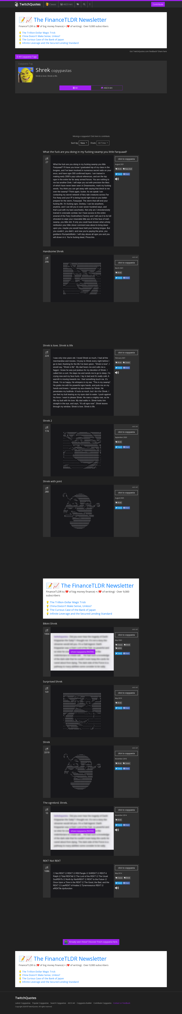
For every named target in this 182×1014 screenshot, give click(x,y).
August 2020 (119, 498)
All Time (102, 143)
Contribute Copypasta (102, 1003)
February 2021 (120, 358)
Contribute (158, 4)
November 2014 (121, 815)
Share (126, 174)
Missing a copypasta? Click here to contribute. (91, 136)
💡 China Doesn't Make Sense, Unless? (39, 36)
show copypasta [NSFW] (82, 651)
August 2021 (119, 164)
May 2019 (118, 698)
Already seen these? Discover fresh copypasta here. (91, 942)
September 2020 (121, 437)
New (83, 143)
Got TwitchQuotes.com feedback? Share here (148, 51)
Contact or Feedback (121, 1003)
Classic (51, 4)
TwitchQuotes (28, 4)
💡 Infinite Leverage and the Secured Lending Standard (49, 42)
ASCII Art (66, 4)
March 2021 (119, 268)
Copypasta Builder (84, 1003)
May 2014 (118, 873)
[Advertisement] (91, 114)
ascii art (135, 257)
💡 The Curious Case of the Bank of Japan (41, 39)
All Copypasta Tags (27, 56)
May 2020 (118, 640)
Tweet (119, 174)
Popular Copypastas (40, 1003)
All (75, 87)
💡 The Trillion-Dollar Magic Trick (37, 32)
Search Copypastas (58, 1003)
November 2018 (121, 759)
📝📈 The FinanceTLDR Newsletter (63, 19)
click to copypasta (126, 159)
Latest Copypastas (22, 1003)
